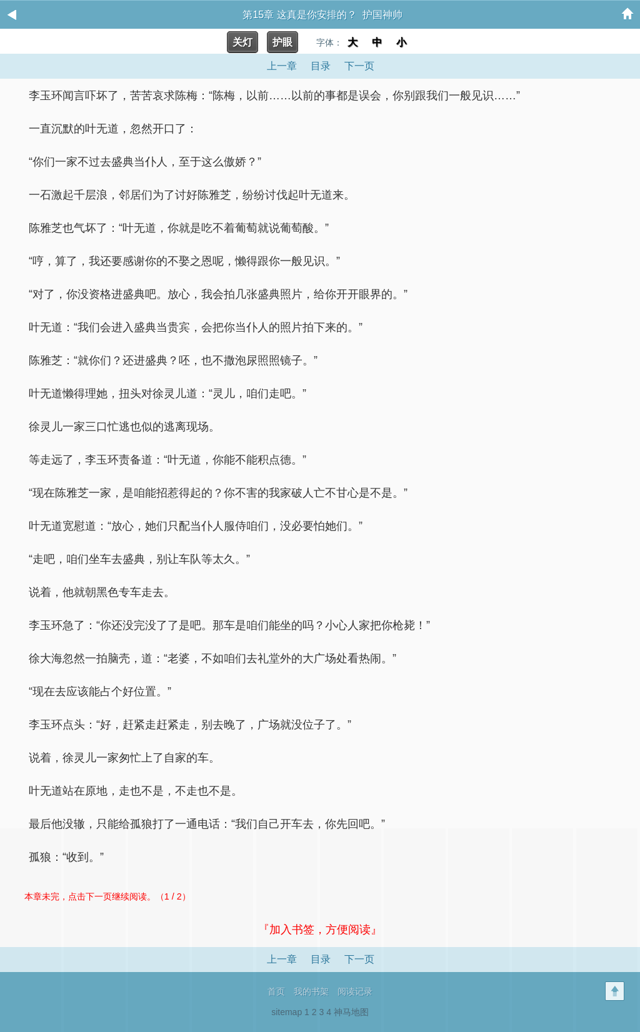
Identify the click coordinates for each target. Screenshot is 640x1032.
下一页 (359, 66)
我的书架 (311, 991)
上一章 (282, 66)
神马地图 (351, 1012)
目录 (321, 66)
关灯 (242, 42)
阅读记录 (355, 991)
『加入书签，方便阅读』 (320, 929)
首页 (276, 991)
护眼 (282, 42)
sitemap (286, 1012)
